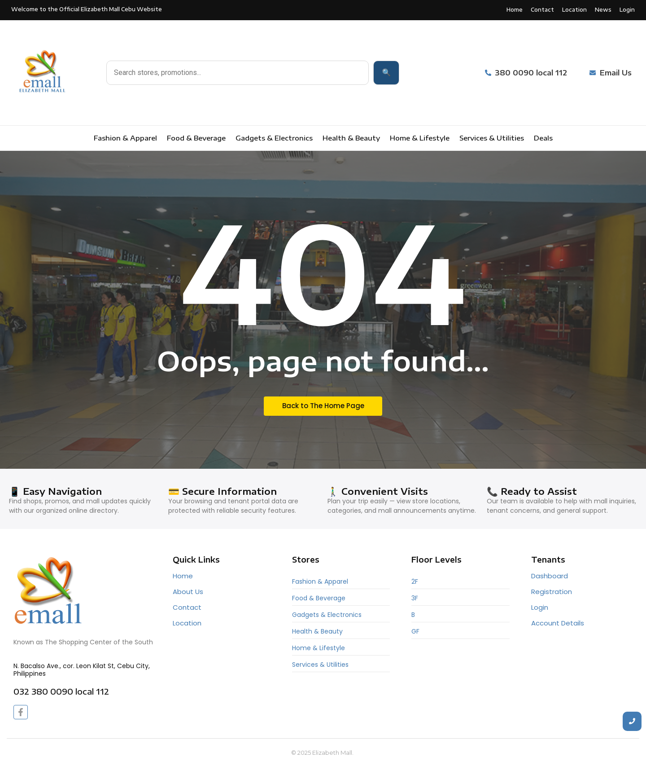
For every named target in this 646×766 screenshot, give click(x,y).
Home (183, 576)
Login (539, 607)
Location (187, 623)
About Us (188, 591)
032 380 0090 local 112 (61, 691)
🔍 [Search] (386, 72)
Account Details (557, 623)
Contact (187, 607)
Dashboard (549, 576)
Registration (551, 591)
